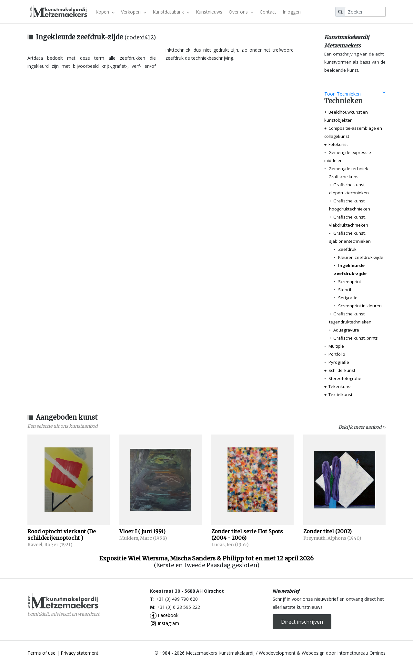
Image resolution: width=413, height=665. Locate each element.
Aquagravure (346, 330)
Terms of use (41, 653)
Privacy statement (79, 653)
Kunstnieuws (209, 12)
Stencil (344, 289)
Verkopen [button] (133, 12)
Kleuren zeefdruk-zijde (360, 257)
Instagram (164, 623)
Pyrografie (338, 362)
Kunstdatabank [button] (171, 12)
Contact (268, 12)
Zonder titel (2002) (327, 531)
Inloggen (292, 12)
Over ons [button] (241, 12)
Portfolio (336, 354)
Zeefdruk (347, 249)
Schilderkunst (341, 370)
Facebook (164, 615)
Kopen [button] (105, 12)
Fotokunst (338, 144)
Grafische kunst (344, 176)
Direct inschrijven (302, 621)
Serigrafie (348, 298)
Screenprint (349, 281)
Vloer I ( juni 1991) (142, 531)
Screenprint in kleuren (360, 306)
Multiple (336, 346)
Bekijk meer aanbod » (362, 427)
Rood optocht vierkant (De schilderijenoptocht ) (61, 534)
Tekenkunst (340, 386)
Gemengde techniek (348, 168)
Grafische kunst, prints (355, 338)
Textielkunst (340, 394)
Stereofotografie (344, 378)
